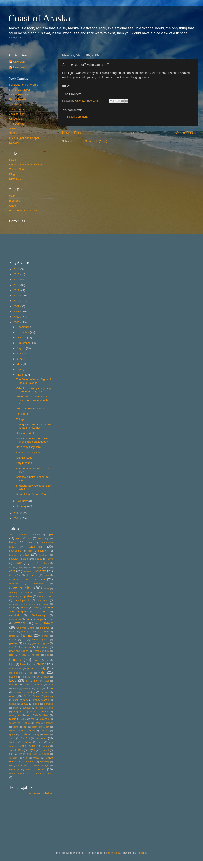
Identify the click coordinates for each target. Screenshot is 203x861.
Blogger (141, 852)
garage (45, 639)
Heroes (37, 651)
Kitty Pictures (24, 463)
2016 (16, 269)
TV (20, 753)
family (48, 623)
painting (48, 696)
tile (34, 746)
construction (21, 587)
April (20, 369)
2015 (16, 274)
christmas (32, 575)
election (41, 611)
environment (15, 619)
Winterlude (14, 769)
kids (42, 672)
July (19, 353)
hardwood (42, 647)
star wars (40, 738)
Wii (10, 765)
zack (50, 773)
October (22, 337)
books (38, 558)
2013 (16, 285)
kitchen (13, 676)
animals (36, 534)
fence (32, 628)
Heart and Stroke (18, 651)
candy (21, 567)
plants (36, 704)
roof (33, 719)
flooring (24, 631)
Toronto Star (16, 169)
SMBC (13, 128)
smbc (22, 730)
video (36, 757)
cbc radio (27, 571)
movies (17, 692)
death (40, 596)
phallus (12, 704)
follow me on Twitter (41, 793)
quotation (30, 711)
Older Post (185, 133)
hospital (35, 655)
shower (49, 723)
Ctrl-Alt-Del (16, 118)
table (40, 742)
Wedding (44, 761)
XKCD (13, 133)
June (20, 358)
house (15, 659)
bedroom (43, 550)
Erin (27, 619)
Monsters (27, 688)
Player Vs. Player (19, 89)
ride (27, 715)
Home (129, 133)
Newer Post (72, 133)
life (27, 681)
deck (50, 596)
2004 (16, 518)
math (27, 684)
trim (11, 753)
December (23, 326)
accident (23, 534)
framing (26, 635)
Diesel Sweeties (19, 94)
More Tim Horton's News (31, 408)
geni (25, 643)
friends (45, 636)
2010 (16, 300)
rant (19, 715)
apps (18, 538)
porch (50, 707)
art (29, 538)
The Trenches (17, 104)
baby (12, 542)
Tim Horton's (23, 413)
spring (36, 734)
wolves (29, 769)
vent (25, 758)
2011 (16, 295)
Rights (12, 719)
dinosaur (42, 600)
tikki (24, 746)
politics (39, 707)
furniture (13, 639)
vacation (13, 758)
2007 (16, 316)
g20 (24, 639)
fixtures (12, 631)
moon (38, 688)
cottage (25, 592)
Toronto (45, 746)
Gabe (12, 205)
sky (47, 727)
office (25, 696)
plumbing (48, 704)
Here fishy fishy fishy (28, 447)
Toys (31, 750)
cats (12, 571)
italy (42, 668)
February (22, 500)
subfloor (27, 742)
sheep (39, 723)
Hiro (11, 655)
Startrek (13, 742)
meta (50, 684)
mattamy (39, 684)
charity (41, 571)
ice (46, 660)
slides (12, 730)
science (44, 719)
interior (41, 664)
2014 (16, 279)
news (12, 696)
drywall (24, 607)
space (12, 734)
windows (22, 765)
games (34, 639)
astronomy (43, 538)
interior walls (15, 668)
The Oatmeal (17, 123)
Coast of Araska (39, 18)
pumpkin (17, 711)
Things (20, 419)
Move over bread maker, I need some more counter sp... (33, 400)
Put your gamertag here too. (30, 239)
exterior (19, 623)
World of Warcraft (19, 773)
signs (25, 727)
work (41, 769)
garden (13, 643)
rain (11, 715)
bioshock (43, 555)
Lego (12, 680)
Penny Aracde (41, 700)
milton (15, 688)
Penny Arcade (17, 99)
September (24, 342)
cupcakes (27, 596)
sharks (28, 723)
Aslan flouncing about (29, 452)
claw (47, 575)
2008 (16, 311)
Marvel (13, 684)
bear (30, 551)
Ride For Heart (41, 715)
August (21, 348)
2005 (16, 513)
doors (12, 607)
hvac (36, 660)
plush (15, 707)
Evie (50, 619)
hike (47, 651)
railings (44, 711)
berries (12, 555)
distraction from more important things (29, 604)
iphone (30, 668)
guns (46, 643)
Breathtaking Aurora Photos (33, 494)
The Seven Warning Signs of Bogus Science (33, 381)
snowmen (44, 730)
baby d (31, 542)
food (46, 631)
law (37, 677)
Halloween (25, 647)
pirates (24, 703)
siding (15, 727)
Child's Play (15, 575)
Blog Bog (14, 200)
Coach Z (13, 579)
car (29, 567)
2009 (16, 306)
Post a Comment (77, 116)
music (44, 692)
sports (23, 734)
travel (46, 750)
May (20, 364)
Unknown (19, 61)
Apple (49, 534)
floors (36, 631)
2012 (16, 290)
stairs (12, 738)
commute (13, 583)
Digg (12, 174)
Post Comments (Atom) (93, 141)
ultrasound (32, 754)
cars (47, 567)
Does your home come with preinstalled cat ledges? (32, 440)
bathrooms (15, 550)
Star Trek (25, 738)
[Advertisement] (27, 816)
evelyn (39, 619)
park (15, 700)
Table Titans (16, 109)
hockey (22, 655)
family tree (21, 628)
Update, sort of (25, 433)
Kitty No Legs (24, 457)
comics (40, 579)
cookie (46, 588)
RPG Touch (16, 179)
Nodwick (14, 142)
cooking (13, 592)
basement (35, 546)
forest (12, 636)
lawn (46, 677)
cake (11, 567)
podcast (27, 707)
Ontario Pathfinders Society (25, 164)
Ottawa (35, 696)
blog (25, 558)
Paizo (12, 159)
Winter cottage (40, 765)
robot (23, 719)
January (22, 506)
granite (35, 643)
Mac (46, 681)
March (21, 374)
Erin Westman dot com (23, 210)
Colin (12, 195)
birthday (13, 558)
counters (39, 592)
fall (36, 623)
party (25, 700)
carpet (38, 567)
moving (31, 692)
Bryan (17, 563)
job (30, 673)
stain (46, 734)
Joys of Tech (16, 113)
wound (38, 773)
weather (30, 761)
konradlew (114, 852)
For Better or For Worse (23, 84)
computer (38, 583)
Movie (49, 688)
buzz (33, 563)
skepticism (37, 727)
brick (50, 558)
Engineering (38, 615)
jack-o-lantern (15, 673)
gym (11, 647)
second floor (15, 723)
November (23, 332)
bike (26, 554)
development (22, 600)
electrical (14, 615)
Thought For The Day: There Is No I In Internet (33, 426)
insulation (25, 664)
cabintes (45, 563)
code (26, 579)
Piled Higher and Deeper (24, 138)
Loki (36, 680)
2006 (16, 322)
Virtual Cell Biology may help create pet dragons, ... (33, 390)
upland (45, 754)
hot (47, 655)
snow (32, 730)
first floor (44, 627)
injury (12, 664)
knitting (26, 676)
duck (35, 607)
